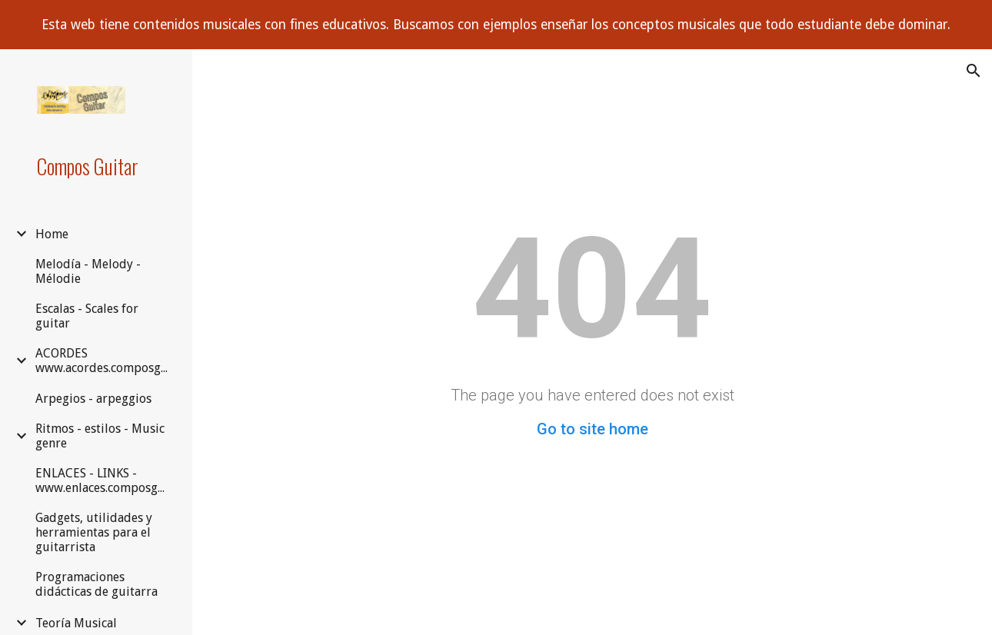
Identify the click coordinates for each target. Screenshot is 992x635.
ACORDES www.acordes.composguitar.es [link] (105, 360)
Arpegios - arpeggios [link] (93, 398)
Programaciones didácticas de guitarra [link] (96, 584)
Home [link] (51, 234)
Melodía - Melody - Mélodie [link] (88, 271)
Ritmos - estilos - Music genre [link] (100, 435)
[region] (496, 24)
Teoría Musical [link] (76, 623)
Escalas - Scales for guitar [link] (86, 316)
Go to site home (592, 429)
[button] (973, 70)
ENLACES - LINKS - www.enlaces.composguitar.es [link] (105, 480)
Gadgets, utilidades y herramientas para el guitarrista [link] (93, 532)
